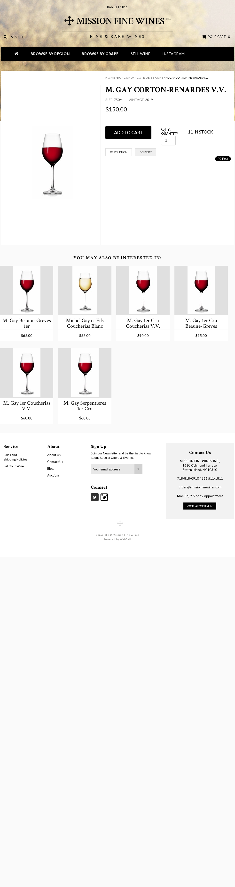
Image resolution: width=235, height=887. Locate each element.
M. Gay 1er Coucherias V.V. (26, 406)
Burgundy (126, 77)
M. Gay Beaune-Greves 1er (26, 323)
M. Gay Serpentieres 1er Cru (84, 406)
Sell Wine (140, 53)
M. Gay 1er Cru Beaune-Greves (201, 323)
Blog (50, 468)
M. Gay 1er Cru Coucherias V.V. (143, 323)
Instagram (173, 53)
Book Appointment (200, 506)
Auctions (53, 475)
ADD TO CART (128, 132)
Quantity (169, 133)
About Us (54, 455)
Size (109, 100)
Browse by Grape (100, 53)
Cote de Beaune (150, 77)
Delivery (146, 152)
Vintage (136, 100)
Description (118, 152)
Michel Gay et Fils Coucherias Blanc (85, 323)
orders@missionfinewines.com (200, 487)
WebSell (125, 539)
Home (110, 77)
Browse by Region (50, 53)
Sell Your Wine (14, 466)
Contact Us (55, 462)
